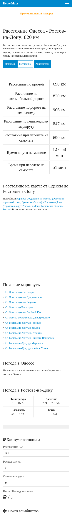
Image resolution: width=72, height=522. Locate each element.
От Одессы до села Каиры (19, 292)
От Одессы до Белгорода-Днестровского (27, 317)
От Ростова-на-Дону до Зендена (22, 327)
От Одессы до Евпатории (19, 307)
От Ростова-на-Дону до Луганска (23, 333)
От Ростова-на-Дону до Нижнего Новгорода (29, 338)
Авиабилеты (42, 64)
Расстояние (25, 64)
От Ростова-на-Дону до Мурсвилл (24, 343)
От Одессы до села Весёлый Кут (23, 312)
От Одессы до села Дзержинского (24, 297)
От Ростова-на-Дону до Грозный (23, 322)
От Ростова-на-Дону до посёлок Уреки (26, 348)
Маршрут (10, 64)
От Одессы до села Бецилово (21, 302)
